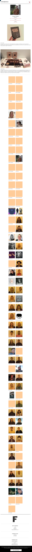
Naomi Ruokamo (19, 413)
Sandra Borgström (11, 316)
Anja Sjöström (11, 80)
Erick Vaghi (19, 133)
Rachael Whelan (19, 203)
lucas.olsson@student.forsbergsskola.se (15, 20)
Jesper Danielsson (19, 387)
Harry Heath (11, 378)
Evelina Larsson (19, 246)
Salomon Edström (19, 211)
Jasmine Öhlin (11, 387)
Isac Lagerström (19, 378)
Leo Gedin (19, 106)
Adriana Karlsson (19, 220)
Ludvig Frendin (11, 483)
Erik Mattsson (11, 141)
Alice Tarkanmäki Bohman (11, 343)
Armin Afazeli (19, 343)
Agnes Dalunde (11, 229)
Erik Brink (11, 89)
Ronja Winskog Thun (19, 308)
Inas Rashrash (11, 106)
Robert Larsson (11, 492)
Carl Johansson (19, 474)
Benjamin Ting (11, 352)
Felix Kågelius (11, 98)
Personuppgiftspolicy (15, 529)
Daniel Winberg (11, 185)
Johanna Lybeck (11, 273)
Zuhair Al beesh (19, 334)
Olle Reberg (11, 430)
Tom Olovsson (19, 492)
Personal (15, 528)
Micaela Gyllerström (11, 281)
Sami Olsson (11, 448)
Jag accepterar (16, 550)
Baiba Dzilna (11, 238)
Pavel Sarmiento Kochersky (11, 439)
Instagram (15, 535)
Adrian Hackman (11, 220)
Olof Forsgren (11, 509)
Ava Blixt (19, 176)
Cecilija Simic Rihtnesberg (19, 352)
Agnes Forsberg (19, 229)
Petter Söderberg (11, 168)
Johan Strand (19, 264)
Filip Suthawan (11, 194)
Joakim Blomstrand (19, 150)
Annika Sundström (19, 80)
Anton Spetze (19, 465)
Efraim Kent (11, 360)
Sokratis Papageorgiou (11, 457)
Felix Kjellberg (19, 369)
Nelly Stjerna (11, 299)
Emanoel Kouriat (19, 360)
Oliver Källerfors (19, 422)
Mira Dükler (19, 115)
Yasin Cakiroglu (11, 465)
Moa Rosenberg (11, 290)
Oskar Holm (19, 299)
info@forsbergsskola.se (14, 544)
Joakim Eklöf (11, 264)
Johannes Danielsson (11, 395)
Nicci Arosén (11, 422)
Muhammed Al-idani (11, 413)
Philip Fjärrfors (19, 500)
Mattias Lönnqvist (11, 404)
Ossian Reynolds (19, 483)
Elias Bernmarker (11, 133)
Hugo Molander (19, 141)
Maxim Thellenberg (19, 404)
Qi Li (19, 439)
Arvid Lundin (11, 474)
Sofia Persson (11, 325)
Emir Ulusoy (11, 369)
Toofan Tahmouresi (19, 457)
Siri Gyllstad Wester (19, 316)
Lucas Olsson (15, 22)
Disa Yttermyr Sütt (11, 246)
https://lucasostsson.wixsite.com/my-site (15, 18)
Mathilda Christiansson (11, 203)
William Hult (11, 334)
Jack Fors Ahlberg (11, 150)
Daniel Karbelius (19, 238)
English (29, 2)
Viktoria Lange (19, 325)
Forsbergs (4, 2)
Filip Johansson (11, 255)
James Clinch (19, 255)
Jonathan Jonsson (19, 395)
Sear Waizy (19, 168)
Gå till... (30, 1)
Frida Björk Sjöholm (19, 98)
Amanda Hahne (11, 176)
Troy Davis (11, 500)
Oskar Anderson (19, 430)
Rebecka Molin (11, 308)
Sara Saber (19, 448)
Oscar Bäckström (11, 124)
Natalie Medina (19, 290)
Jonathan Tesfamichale (19, 194)
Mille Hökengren (19, 281)
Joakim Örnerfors (11, 159)
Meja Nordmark (19, 273)
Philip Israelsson (19, 124)
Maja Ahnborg (11, 115)
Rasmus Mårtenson (11, 211)
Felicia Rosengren (19, 89)
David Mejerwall (19, 185)
